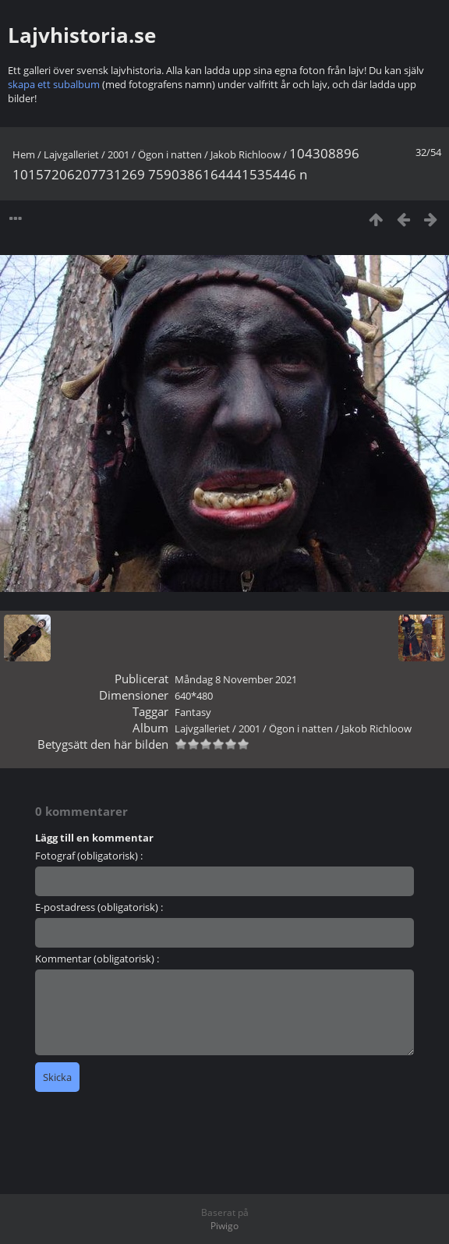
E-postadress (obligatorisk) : (99, 907)
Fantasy (193, 712)
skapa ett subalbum (54, 84)
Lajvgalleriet (71, 154)
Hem (23, 154)
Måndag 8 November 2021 (236, 679)
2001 (118, 154)
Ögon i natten (170, 154)
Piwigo (224, 1225)
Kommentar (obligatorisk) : (97, 959)
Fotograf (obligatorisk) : (89, 856)
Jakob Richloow (245, 154)
